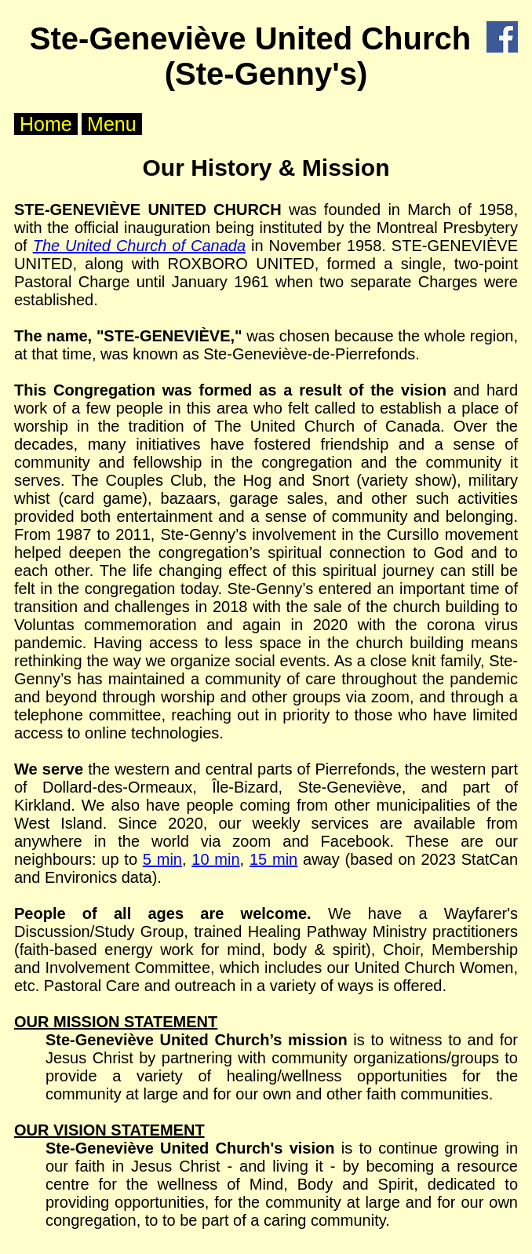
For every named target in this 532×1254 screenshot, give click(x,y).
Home (46, 124)
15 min (273, 859)
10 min (215, 859)
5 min (162, 859)
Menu (111, 124)
